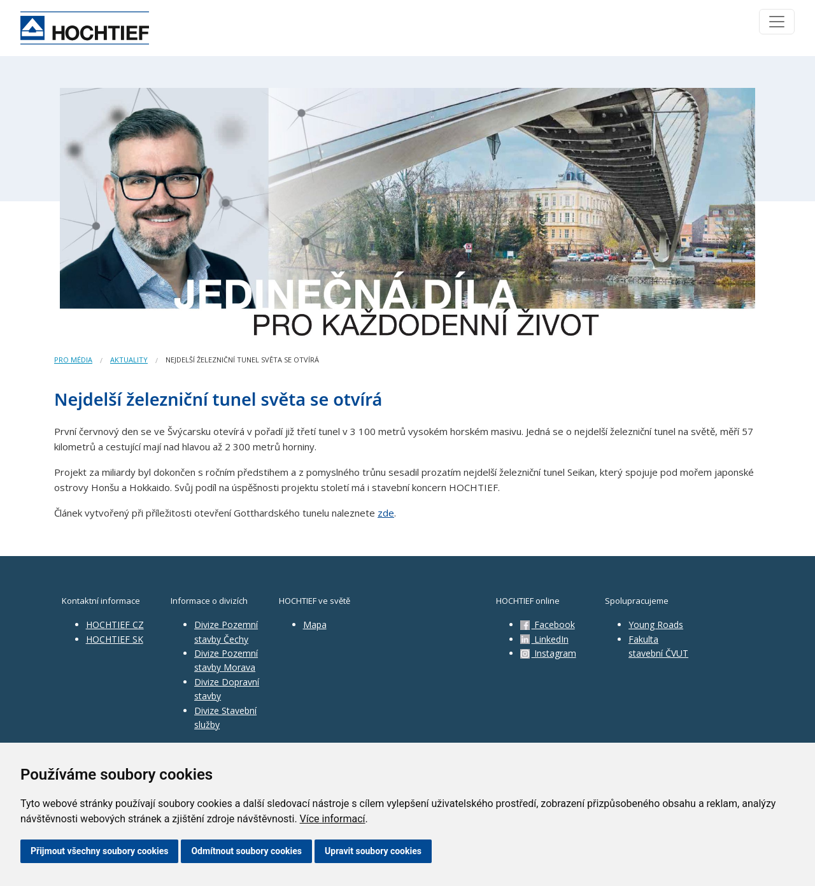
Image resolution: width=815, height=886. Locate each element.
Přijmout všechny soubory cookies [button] (99, 851)
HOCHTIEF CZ (115, 624)
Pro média (73, 359)
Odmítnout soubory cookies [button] (246, 851)
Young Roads (655, 624)
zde (386, 512)
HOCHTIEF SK (114, 639)
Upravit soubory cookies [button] (373, 851)
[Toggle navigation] (777, 21)
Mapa (315, 624)
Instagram (548, 653)
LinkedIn (544, 639)
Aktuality (129, 359)
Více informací (332, 819)
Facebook (547, 624)
